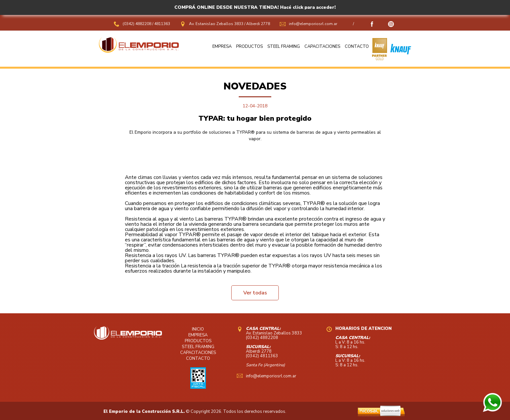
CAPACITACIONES (322, 46)
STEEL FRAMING (283, 46)
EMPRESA (222, 46)
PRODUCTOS (249, 46)
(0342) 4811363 (262, 356)
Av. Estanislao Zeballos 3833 (216, 23)
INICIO (198, 329)
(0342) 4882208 (137, 23)
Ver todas (255, 292)
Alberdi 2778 (258, 23)
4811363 (162, 23)
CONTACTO (357, 46)
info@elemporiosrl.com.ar (313, 23)
